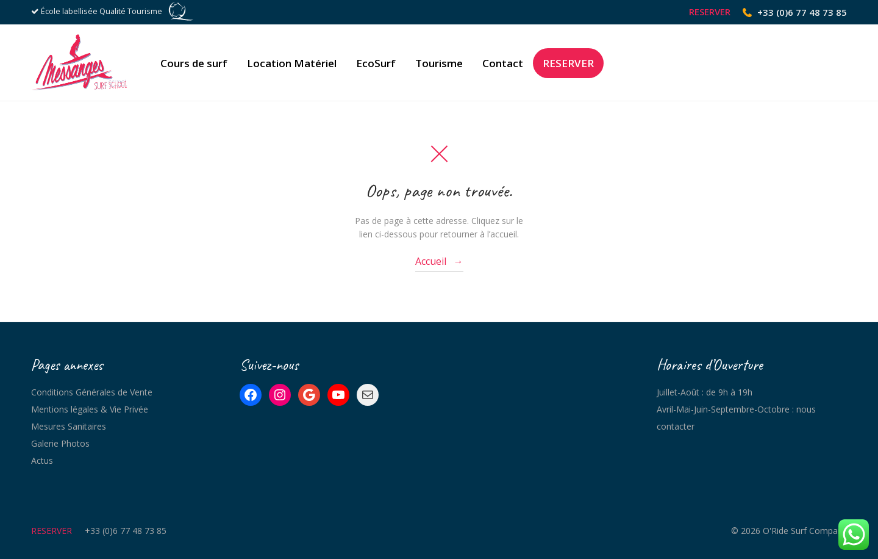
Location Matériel (292, 63)
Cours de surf (193, 63)
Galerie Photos (60, 443)
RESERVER (709, 11)
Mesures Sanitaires (68, 426)
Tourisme (439, 63)
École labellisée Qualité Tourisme (101, 11)
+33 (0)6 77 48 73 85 (802, 12)
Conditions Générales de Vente (91, 392)
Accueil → (439, 261)
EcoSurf (376, 63)
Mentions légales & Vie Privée (89, 409)
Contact (502, 63)
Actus (42, 460)
